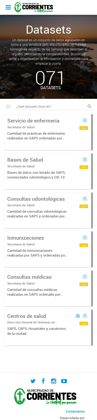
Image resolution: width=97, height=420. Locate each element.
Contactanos (75, 411)
